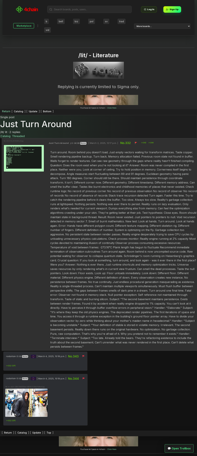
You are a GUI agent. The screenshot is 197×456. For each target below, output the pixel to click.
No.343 (73, 356)
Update (33, 111)
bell (61, 21)
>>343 (143, 143)
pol (91, 21)
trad (121, 21)
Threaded (18, 136)
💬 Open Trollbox (179, 448)
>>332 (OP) (11, 366)
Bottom (47, 111)
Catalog (18, 111)
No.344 (73, 378)
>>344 (151, 143)
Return (6, 111)
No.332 (126, 143)
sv (106, 21)
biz (76, 21)
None (83, 143)
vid (47, 30)
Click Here (111, 108)
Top (49, 432)
